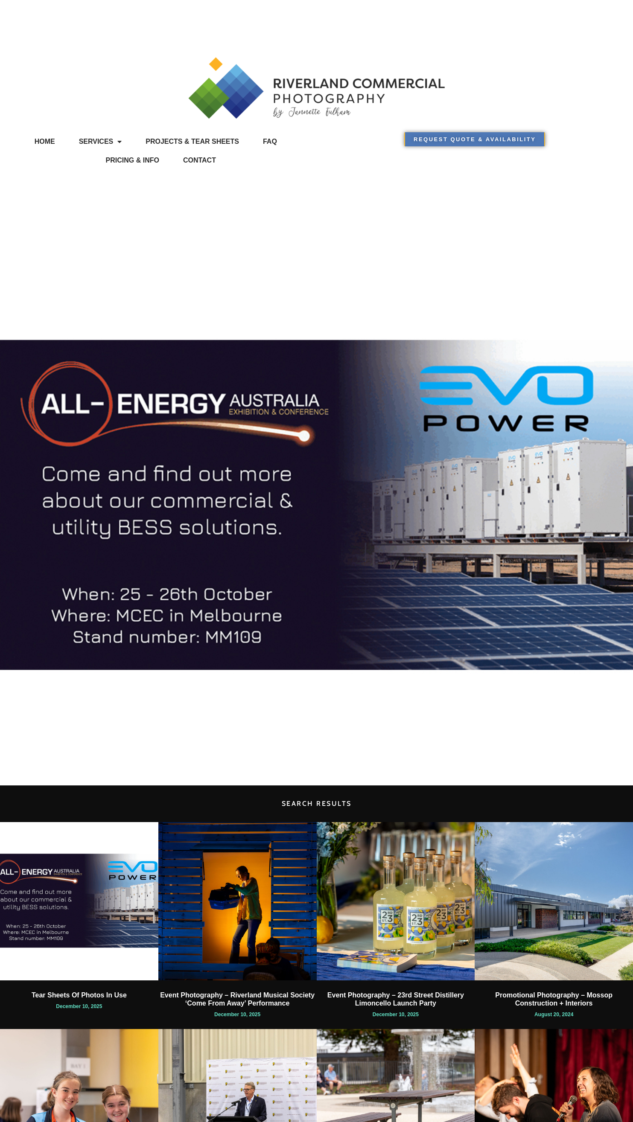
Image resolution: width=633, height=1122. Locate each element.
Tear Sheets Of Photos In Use (79, 995)
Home (45, 141)
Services (100, 141)
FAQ (270, 141)
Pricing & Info (132, 160)
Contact (199, 160)
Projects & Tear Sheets (192, 141)
